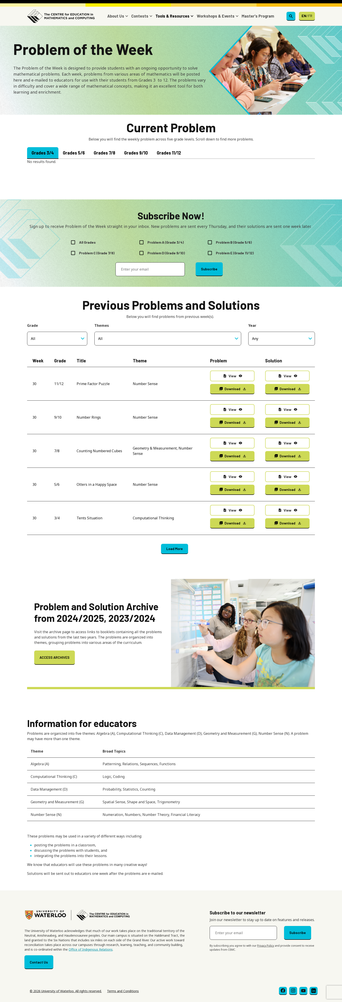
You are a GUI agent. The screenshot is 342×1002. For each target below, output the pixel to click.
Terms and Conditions (123, 991)
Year (252, 325)
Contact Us (39, 962)
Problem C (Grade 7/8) (96, 253)
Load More (174, 548)
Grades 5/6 (74, 152)
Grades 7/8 (104, 152)
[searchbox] (151, 338)
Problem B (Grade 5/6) (234, 242)
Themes (101, 325)
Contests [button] (139, 16)
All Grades (87, 242)
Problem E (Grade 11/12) (235, 253)
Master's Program (258, 16)
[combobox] (168, 338)
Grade (32, 325)
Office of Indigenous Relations (91, 949)
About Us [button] (115, 16)
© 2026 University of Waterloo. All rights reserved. (66, 991)
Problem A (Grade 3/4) (165, 242)
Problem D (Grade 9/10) (166, 253)
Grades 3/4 (43, 152)
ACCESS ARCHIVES (55, 657)
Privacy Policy (265, 946)
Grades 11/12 (169, 152)
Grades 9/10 (136, 152)
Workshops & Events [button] (216, 16)
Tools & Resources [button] (172, 16)
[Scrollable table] (171, 785)
